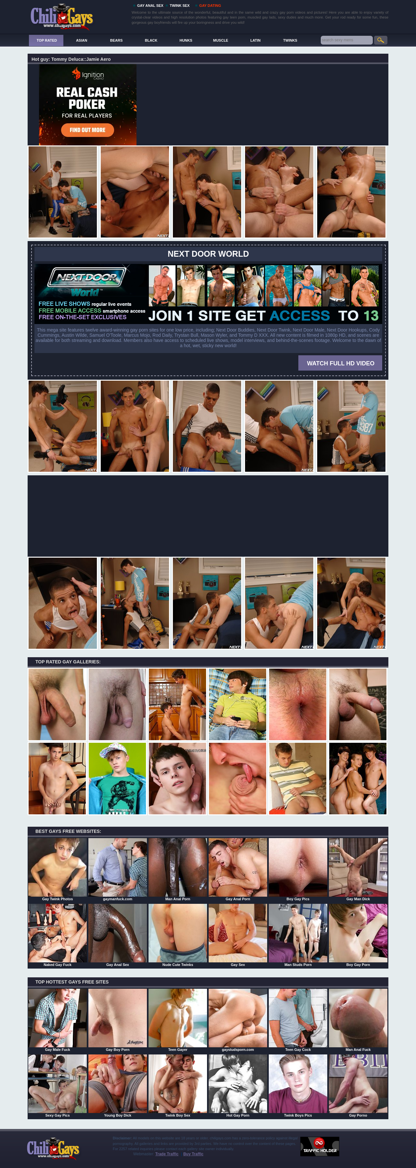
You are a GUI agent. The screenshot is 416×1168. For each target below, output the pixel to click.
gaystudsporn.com (237, 1020)
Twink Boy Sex (177, 1085)
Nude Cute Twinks (177, 935)
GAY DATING (210, 5)
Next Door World (208, 253)
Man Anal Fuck (358, 1020)
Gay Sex (237, 935)
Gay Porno (358, 1085)
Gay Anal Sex (117, 935)
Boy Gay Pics (298, 869)
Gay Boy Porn (117, 1020)
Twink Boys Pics (298, 1085)
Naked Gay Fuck (57, 935)
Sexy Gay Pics (57, 1085)
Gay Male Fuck (57, 1020)
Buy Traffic (193, 1154)
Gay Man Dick (358, 869)
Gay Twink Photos (57, 869)
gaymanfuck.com (117, 869)
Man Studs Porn (298, 935)
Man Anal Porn (177, 869)
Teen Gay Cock (298, 1020)
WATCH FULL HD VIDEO (340, 363)
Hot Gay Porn (237, 1085)
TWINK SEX (179, 5)
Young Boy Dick (117, 1085)
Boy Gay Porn (358, 935)
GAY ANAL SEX (150, 5)
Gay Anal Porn (237, 869)
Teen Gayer (177, 1020)
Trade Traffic (166, 1154)
